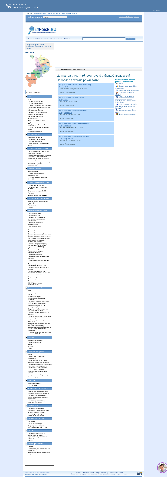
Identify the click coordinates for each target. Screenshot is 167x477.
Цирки (30, 348)
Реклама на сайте (116, 472)
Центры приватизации (35, 131)
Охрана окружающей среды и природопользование (37, 401)
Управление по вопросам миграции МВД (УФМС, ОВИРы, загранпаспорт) (39, 163)
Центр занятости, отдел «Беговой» (71, 97)
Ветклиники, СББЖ (34, 383)
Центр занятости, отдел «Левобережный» (74, 123)
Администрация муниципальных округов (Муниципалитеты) (38, 202)
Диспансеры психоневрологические (39, 236)
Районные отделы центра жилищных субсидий (36, 306)
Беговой (65, 100)
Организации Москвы (67, 69)
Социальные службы (35, 288)
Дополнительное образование (129, 90)
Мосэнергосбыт (33, 118)
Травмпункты (32, 281)
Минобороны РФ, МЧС (36, 419)
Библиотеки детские (34, 342)
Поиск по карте (56, 39)
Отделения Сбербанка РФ (36, 139)
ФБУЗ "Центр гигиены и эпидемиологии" (35, 283)
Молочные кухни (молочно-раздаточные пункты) (37, 240)
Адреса (78, 472)
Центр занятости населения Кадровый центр (75, 85)
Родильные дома (33, 277)
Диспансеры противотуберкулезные (40, 234)
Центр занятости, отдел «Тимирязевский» (74, 136)
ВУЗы (121, 84)
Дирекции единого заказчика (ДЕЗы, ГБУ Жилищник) (37, 113)
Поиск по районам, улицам (38, 39)
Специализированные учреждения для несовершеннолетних (39, 317)
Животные (32, 380)
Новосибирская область (69, 13)
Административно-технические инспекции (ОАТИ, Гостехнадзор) (39, 392)
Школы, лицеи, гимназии (127, 114)
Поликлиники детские (35, 254)
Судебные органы (34, 168)
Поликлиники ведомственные (37, 249)
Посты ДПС (32, 193)
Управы (30, 207)
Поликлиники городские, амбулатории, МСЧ (36, 251)
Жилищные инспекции (35, 116)
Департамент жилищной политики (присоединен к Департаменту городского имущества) (39, 109)
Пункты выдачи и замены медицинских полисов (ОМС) (37, 264)
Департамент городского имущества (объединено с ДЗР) (38, 409)
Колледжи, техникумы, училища (38, 362)
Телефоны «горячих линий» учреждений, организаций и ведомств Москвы (38, 46)
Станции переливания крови (37, 279)
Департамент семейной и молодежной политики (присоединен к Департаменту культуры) (38, 436)
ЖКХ (29, 96)
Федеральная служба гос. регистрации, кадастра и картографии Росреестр (36, 413)
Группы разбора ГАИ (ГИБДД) (37, 185)
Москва (61, 87)
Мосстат (30, 446)
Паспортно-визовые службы (38, 148)
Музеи (30, 344)
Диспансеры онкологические (37, 232)
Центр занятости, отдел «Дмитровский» (73, 110)
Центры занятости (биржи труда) (38, 375)
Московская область (40, 13)
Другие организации (35, 444)
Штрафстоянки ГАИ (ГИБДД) (37, 195)
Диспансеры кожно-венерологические (34, 227)
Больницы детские (34, 215)
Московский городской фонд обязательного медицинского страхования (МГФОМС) (37, 245)
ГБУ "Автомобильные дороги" (37, 395)
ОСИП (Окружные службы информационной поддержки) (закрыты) (126, 106)
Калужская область (54, 13)
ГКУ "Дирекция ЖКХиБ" (35, 103)
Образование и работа (36, 352)
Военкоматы (32, 421)
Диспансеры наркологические (38, 230)
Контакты (104, 472)
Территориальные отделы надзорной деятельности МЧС (38, 426)
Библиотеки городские (35, 340)
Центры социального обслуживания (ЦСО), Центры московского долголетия (40, 328)
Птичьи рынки (32, 385)
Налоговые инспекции (35, 137)
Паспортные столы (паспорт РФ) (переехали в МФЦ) (38, 152)
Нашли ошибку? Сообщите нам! (129, 17)
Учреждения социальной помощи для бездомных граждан (39, 324)
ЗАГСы (30, 440)
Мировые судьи (33, 171)
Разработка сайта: (32, 474)
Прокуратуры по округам (36, 173)
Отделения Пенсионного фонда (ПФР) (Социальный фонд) (38, 302)
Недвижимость (33, 406)
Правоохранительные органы (38, 182)
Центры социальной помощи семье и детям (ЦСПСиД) (39, 333)
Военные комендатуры (35, 423)
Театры (30, 346)
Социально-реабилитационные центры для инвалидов (38, 309)
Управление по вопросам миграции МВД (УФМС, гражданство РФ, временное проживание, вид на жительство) (39, 157)
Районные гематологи (35, 275)
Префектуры (32, 205)
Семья (30, 431)
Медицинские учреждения (37, 210)
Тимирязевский (68, 139)
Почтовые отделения (35, 141)
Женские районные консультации (39, 238)
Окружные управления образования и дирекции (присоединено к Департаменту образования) (125, 99)
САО (66, 87)
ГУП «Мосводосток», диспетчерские (40, 105)
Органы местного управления (38, 198)
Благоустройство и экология (38, 388)
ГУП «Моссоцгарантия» (35, 291)
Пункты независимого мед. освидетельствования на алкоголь (39, 271)
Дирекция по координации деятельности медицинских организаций (37, 219)
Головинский (67, 126)
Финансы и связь (34, 134)
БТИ (29, 99)
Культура (31, 337)
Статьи (67, 39)
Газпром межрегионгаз (35, 101)
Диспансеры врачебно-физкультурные (35, 223)
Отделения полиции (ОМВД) (37, 191)
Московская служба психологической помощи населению (36, 298)
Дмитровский (67, 113)
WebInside (43, 474)
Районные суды (33, 175)
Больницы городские (35, 213)
